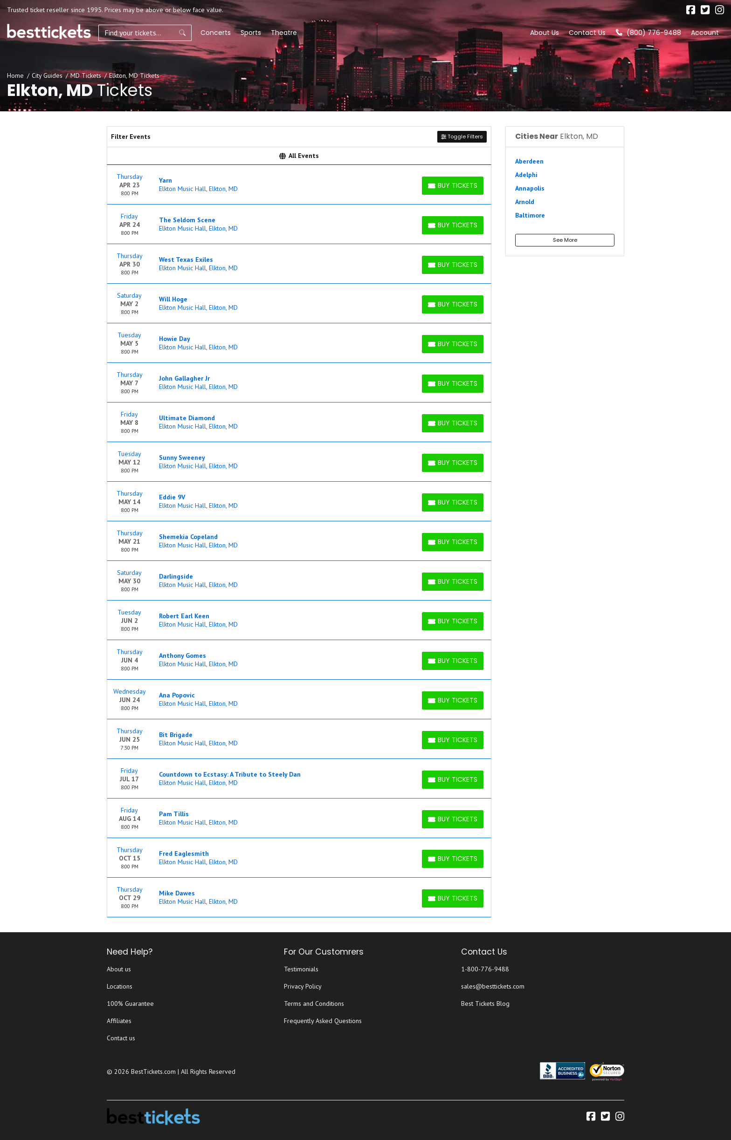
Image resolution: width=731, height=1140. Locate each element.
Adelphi (526, 175)
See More (565, 240)
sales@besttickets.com (492, 986)
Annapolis (530, 188)
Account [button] (705, 32)
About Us (544, 32)
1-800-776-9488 (485, 969)
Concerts (215, 32)
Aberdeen (529, 161)
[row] (299, 185)
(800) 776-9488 (648, 32)
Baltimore (530, 215)
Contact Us (587, 32)
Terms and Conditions (314, 1003)
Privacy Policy (303, 986)
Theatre (284, 32)
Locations (119, 986)
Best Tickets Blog (485, 1003)
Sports (251, 32)
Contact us (121, 1038)
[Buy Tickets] (452, 186)
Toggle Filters (462, 136)
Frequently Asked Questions (323, 1021)
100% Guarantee (130, 1003)
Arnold (524, 202)
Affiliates (119, 1021)
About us (119, 969)
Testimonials (301, 969)
